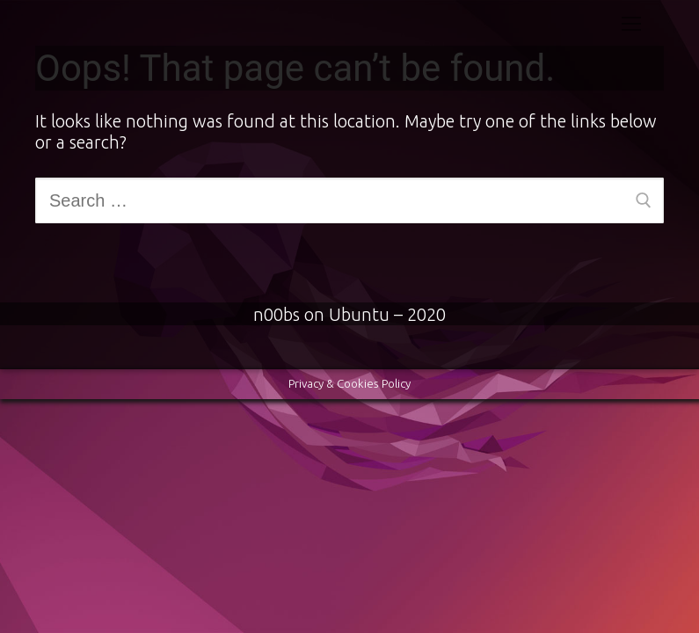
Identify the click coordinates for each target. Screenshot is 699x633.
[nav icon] (631, 23)
